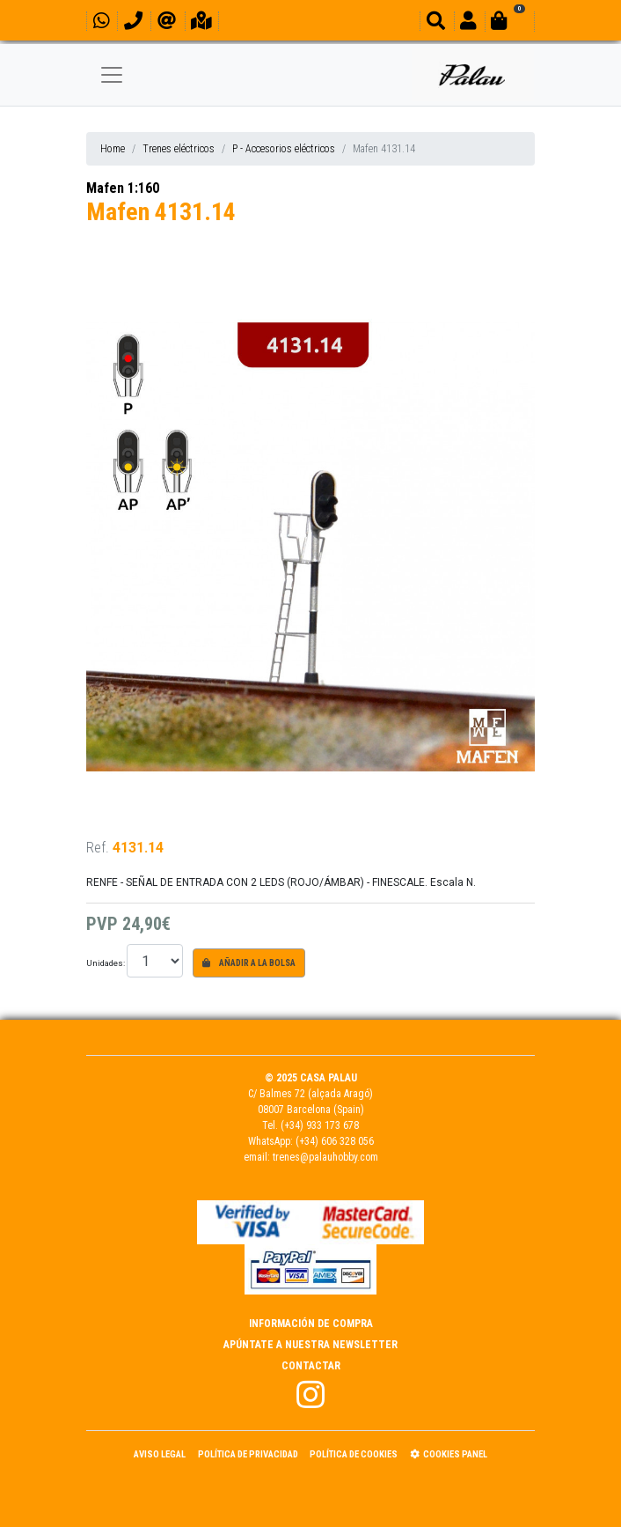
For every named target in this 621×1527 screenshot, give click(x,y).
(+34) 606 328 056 (335, 1141)
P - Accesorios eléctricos (283, 149)
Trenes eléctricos (178, 149)
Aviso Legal (160, 1454)
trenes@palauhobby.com (325, 1157)
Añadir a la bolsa (249, 963)
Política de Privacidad (248, 1454)
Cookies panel (448, 1454)
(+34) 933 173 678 (320, 1125)
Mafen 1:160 (122, 188)
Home (112, 149)
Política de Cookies (354, 1454)
